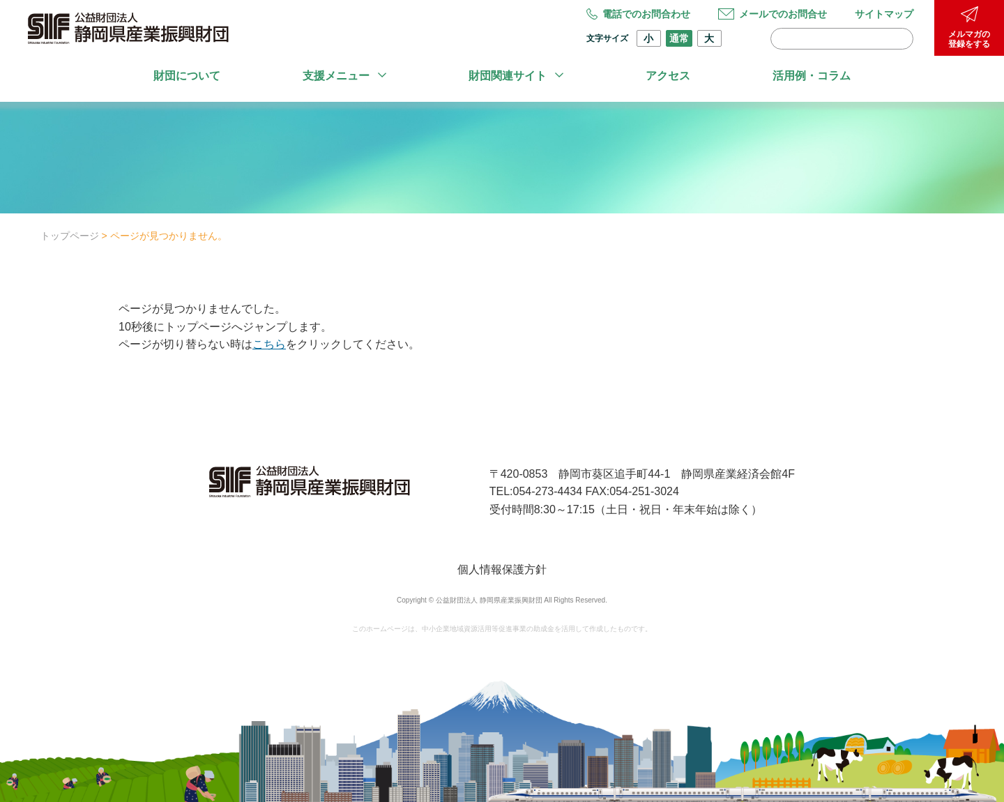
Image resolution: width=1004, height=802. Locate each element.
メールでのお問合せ (772, 14)
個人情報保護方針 (502, 569)
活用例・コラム (812, 76)
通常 (679, 38)
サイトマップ (884, 14)
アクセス (668, 76)
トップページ (69, 235)
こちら (269, 344)
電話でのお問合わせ (638, 14)
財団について (186, 76)
